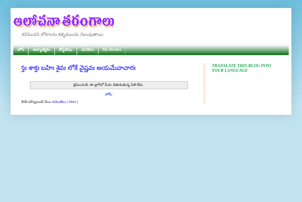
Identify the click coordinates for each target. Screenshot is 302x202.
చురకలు (87, 49)
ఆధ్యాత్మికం (41, 49)
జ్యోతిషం (66, 49)
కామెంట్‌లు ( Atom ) (65, 102)
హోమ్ (108, 94)
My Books (112, 49)
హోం (20, 49)
